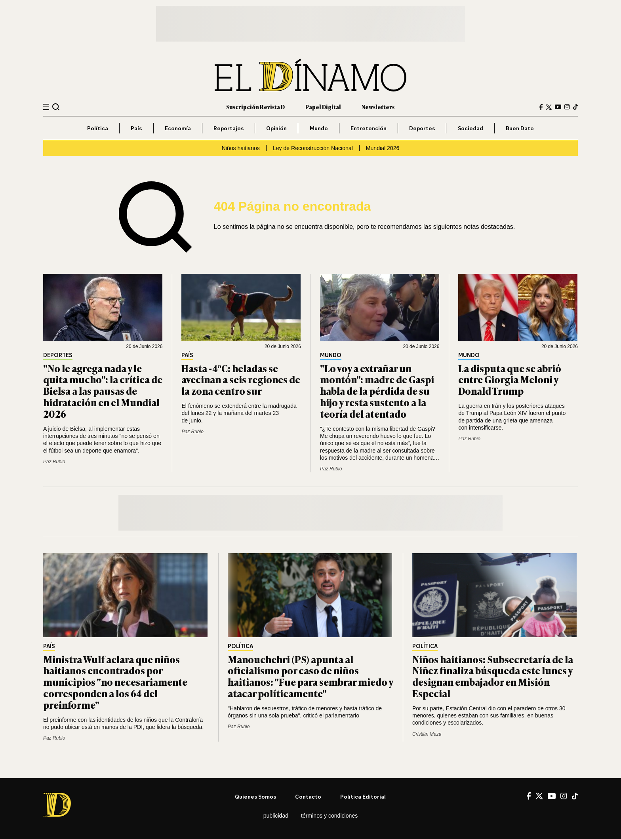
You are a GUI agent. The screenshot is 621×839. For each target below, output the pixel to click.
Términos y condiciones (329, 815)
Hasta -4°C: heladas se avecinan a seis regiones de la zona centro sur (240, 379)
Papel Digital (323, 107)
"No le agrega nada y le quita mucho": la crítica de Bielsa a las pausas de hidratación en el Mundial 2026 (102, 390)
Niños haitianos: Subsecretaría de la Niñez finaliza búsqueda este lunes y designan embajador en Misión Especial (492, 676)
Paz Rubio (54, 461)
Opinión (276, 128)
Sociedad (470, 128)
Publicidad (275, 815)
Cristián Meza (426, 734)
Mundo (319, 128)
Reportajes (228, 128)
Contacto (308, 796)
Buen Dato (520, 128)
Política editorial (363, 796)
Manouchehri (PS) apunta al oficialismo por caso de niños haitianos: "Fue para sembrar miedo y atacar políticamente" (310, 676)
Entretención (369, 128)
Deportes (422, 128)
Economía (178, 128)
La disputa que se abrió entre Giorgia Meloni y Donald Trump (509, 379)
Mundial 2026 (383, 148)
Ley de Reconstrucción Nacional (313, 148)
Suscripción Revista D (255, 107)
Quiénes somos (255, 796)
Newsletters (378, 107)
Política (97, 128)
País (136, 128)
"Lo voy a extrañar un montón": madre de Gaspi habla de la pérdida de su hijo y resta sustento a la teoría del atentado (377, 390)
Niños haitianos (241, 148)
